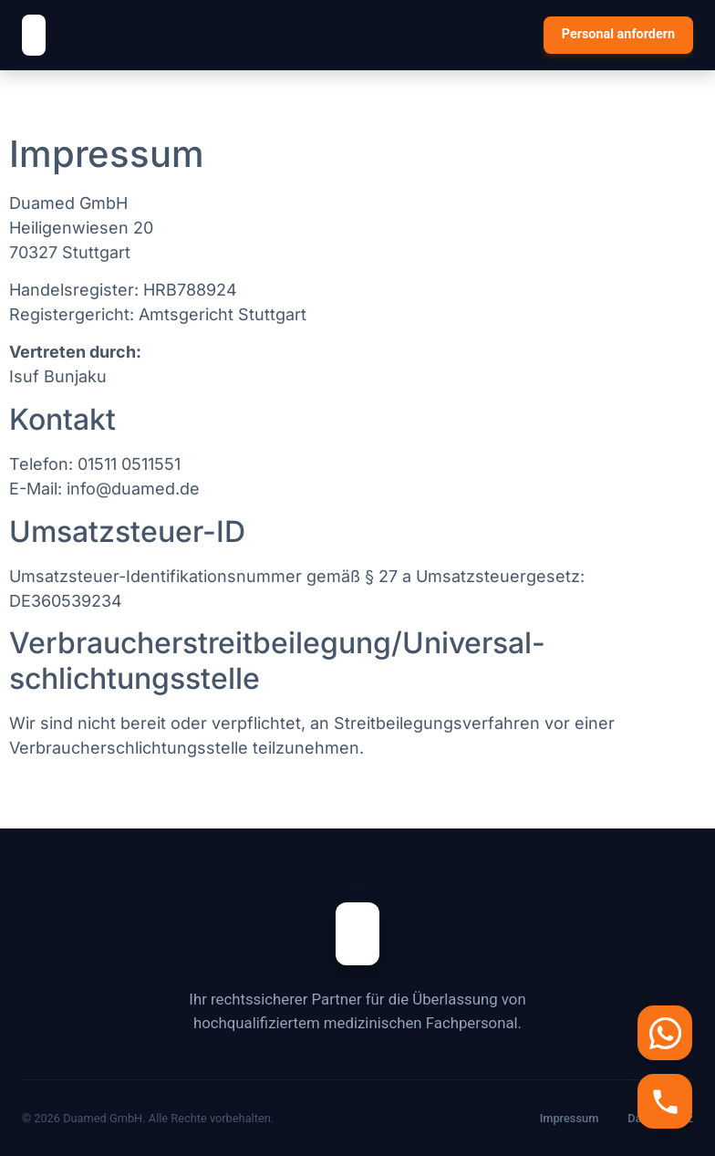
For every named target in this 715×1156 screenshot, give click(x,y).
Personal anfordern (618, 34)
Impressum (569, 1118)
